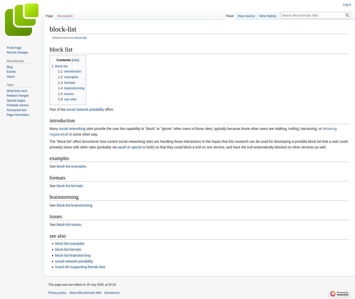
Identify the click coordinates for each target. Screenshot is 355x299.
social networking (72, 129)
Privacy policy (57, 293)
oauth (122, 147)
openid (136, 147)
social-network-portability (74, 261)
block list (80, 37)
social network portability (85, 109)
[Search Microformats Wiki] (315, 15)
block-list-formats (70, 186)
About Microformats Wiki (85, 293)
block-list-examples (71, 166)
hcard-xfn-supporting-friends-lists (80, 267)
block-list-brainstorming (74, 205)
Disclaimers (112, 293)
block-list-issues (69, 225)
